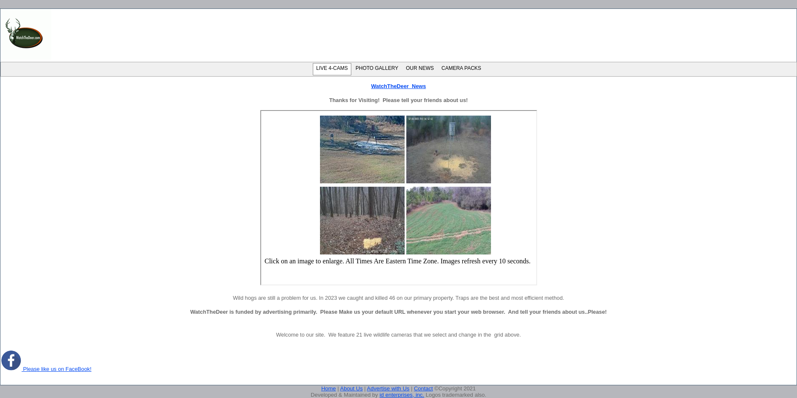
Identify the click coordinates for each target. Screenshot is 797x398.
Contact (423, 388)
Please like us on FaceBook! (45, 369)
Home (328, 388)
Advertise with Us (388, 388)
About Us (351, 388)
